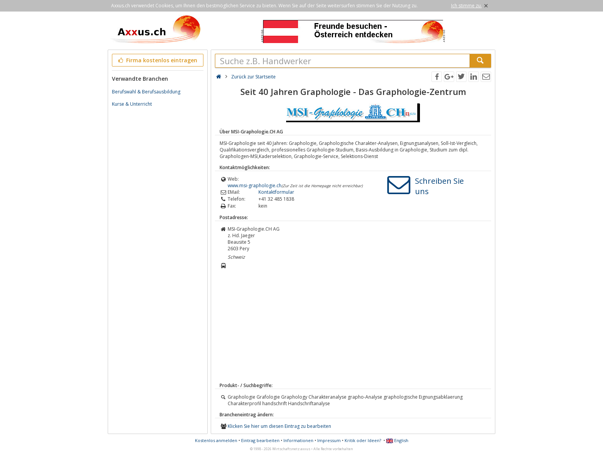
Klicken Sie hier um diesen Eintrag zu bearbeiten (279, 426)
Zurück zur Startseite (253, 76)
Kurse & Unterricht (132, 104)
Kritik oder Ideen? (363, 440)
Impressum (329, 440)
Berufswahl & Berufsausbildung (146, 91)
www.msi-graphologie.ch (255, 185)
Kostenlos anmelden (216, 440)
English (397, 440)
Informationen (298, 440)
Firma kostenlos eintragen (157, 60)
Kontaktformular (276, 192)
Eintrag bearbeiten (260, 440)
